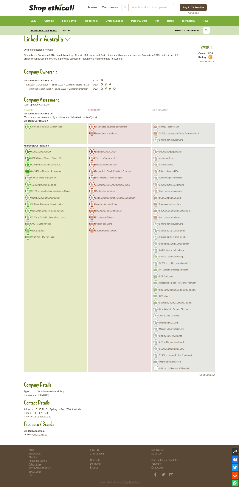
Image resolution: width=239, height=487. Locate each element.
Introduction (35, 453)
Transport (65, 30)
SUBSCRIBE (158, 450)
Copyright (95, 460)
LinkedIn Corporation (37, 84)
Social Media (40, 434)
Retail (170, 20)
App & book (35, 471)
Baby (33, 20)
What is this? (193, 13)
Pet (157, 20)
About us (33, 457)
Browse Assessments (187, 30)
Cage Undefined (131, 482)
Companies (110, 7)
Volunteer (156, 463)
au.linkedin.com (43, 416)
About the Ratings (207, 61)
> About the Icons (207, 374)
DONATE (156, 453)
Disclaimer (95, 463)
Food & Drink (69, 20)
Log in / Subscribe (193, 7)
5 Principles (35, 464)
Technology (188, 20)
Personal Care (139, 20)
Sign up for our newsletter (165, 460)
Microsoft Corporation (40, 88)
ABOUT (33, 450)
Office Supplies (114, 20)
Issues (92, 7)
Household (91, 20)
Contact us (157, 467)
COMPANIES (97, 453)
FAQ (31, 475)
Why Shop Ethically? (40, 467)
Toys (206, 20)
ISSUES (94, 450)
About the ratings (38, 460)
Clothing (49, 20)
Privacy (94, 467)
